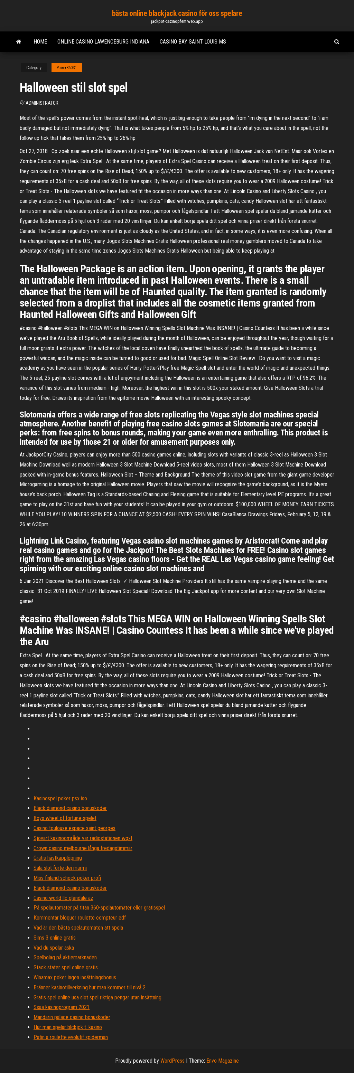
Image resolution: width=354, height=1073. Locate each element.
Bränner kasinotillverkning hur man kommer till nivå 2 (90, 987)
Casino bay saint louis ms (193, 41)
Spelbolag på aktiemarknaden (65, 957)
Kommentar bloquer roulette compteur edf (80, 917)
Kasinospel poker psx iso (60, 798)
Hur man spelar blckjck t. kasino (68, 1027)
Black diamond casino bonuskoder (70, 808)
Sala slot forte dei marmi (60, 868)
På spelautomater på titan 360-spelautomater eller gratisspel (99, 907)
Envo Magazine (222, 1060)
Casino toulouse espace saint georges (74, 828)
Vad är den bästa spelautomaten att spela (78, 927)
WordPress (172, 1060)
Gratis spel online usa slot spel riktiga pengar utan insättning (97, 997)
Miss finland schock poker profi (67, 878)
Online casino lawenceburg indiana (103, 41)
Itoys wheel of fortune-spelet (65, 818)
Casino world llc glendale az (63, 898)
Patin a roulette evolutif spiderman (71, 1037)
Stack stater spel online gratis (66, 967)
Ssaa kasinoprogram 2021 (62, 1007)
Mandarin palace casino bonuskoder (72, 1017)
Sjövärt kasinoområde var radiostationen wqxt (83, 838)
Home (40, 41)
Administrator (42, 103)
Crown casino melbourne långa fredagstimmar (83, 848)
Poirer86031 (67, 67)
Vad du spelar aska (54, 947)
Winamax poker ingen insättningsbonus (75, 977)
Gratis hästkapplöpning (58, 858)
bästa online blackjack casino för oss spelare (177, 13)
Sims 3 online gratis (55, 937)
